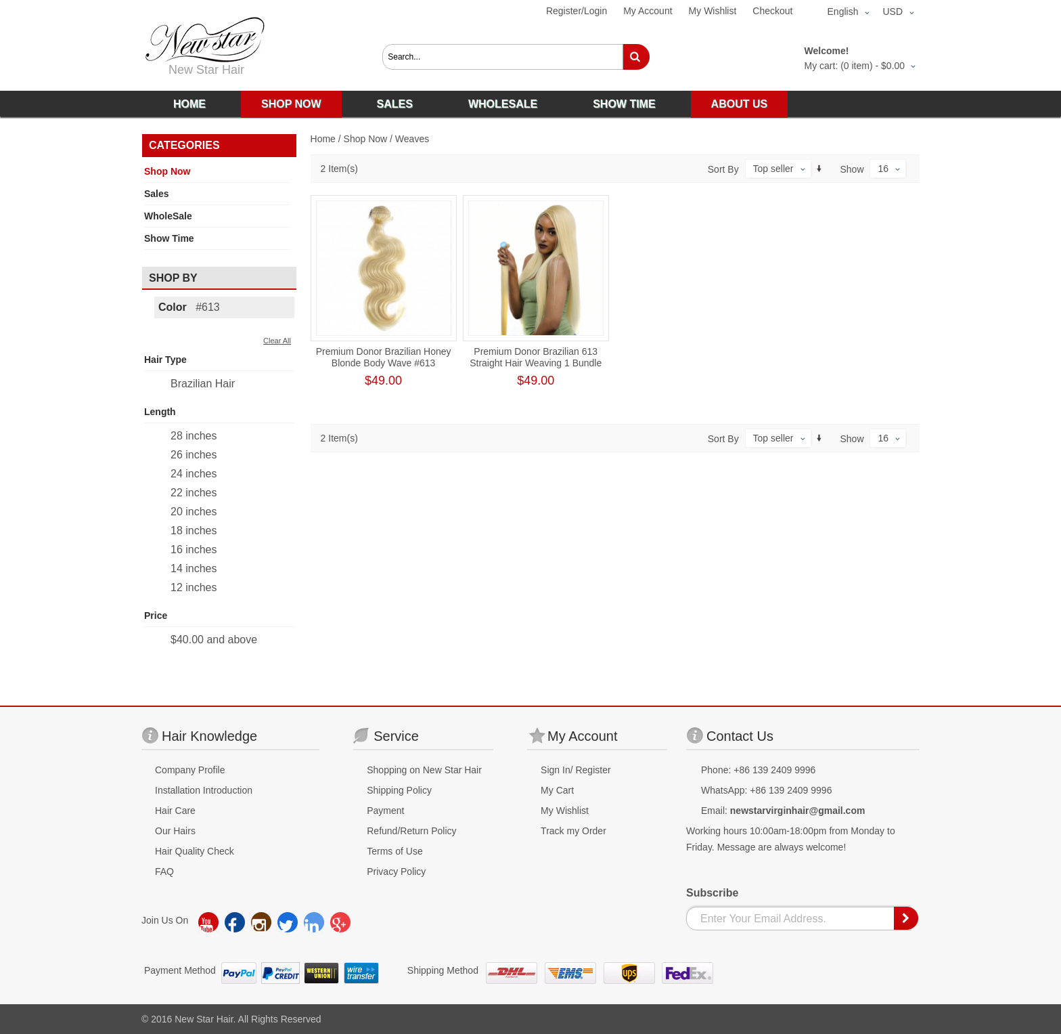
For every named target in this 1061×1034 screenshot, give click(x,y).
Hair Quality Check (194, 851)
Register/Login (576, 10)
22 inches (194, 492)
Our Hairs (175, 830)
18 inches (194, 530)
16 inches (194, 549)
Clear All (277, 341)
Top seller (773, 168)
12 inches (194, 587)
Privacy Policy (396, 871)
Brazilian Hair (203, 383)
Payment (385, 810)
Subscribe (712, 893)
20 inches (194, 511)
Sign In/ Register (576, 769)
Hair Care (175, 810)
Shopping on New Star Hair (424, 769)
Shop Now (366, 138)
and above (214, 639)
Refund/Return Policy (411, 830)
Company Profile (190, 769)
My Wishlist (713, 10)
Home (323, 138)
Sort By (723, 169)
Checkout (772, 10)
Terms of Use (394, 851)
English (843, 11)
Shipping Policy (399, 790)
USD (892, 11)
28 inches (194, 435)
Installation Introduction (203, 790)
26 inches (194, 454)
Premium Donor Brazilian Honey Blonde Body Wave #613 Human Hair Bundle (383, 363)
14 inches (194, 568)
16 (883, 168)
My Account (647, 10)
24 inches (194, 473)
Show (852, 169)
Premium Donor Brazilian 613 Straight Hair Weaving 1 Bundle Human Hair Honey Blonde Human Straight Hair (536, 368)
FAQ (164, 871)
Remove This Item (284, 306)
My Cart (557, 790)
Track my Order (573, 830)
